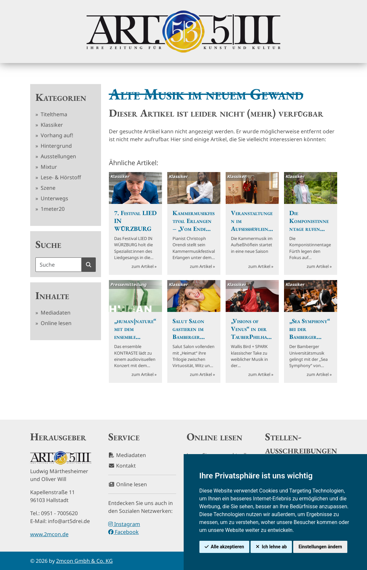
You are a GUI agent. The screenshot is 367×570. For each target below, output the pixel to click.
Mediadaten (55, 312)
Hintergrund (55, 145)
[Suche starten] (88, 264)
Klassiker (51, 124)
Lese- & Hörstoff (60, 177)
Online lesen (55, 323)
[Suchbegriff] (58, 264)
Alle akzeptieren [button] (227, 546)
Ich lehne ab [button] (274, 546)
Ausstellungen (57, 156)
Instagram (124, 524)
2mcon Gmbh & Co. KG (84, 560)
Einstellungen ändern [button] (320, 546)
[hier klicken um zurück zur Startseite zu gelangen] (183, 32)
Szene (47, 187)
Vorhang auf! (56, 135)
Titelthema (53, 114)
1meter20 (52, 208)
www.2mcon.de (49, 534)
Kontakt (122, 465)
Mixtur (48, 166)
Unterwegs (53, 198)
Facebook (123, 532)
